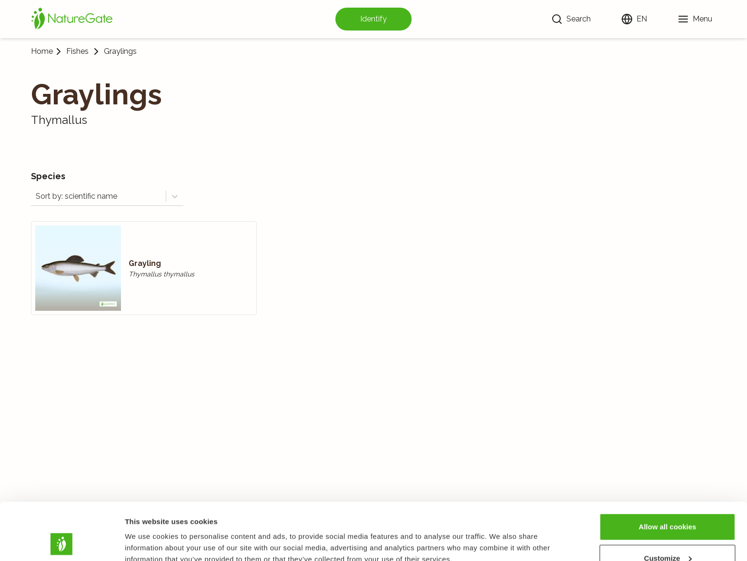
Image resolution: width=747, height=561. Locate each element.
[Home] (72, 19)
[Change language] (634, 19)
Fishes (77, 51)
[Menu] (695, 19)
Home (42, 51)
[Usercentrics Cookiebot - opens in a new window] (61, 542)
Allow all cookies (668, 473)
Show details (147, 532)
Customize (668, 504)
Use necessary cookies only (667, 535)
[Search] (571, 19)
